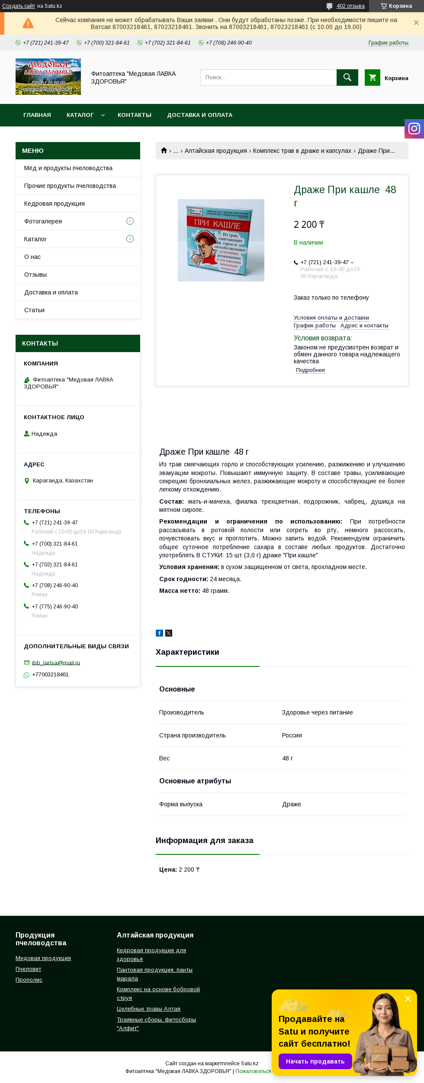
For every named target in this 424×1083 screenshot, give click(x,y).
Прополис (29, 979)
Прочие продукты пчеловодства (70, 185)
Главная (37, 115)
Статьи (34, 310)
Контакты (134, 115)
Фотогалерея (43, 221)
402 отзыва (351, 6)
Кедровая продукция (54, 203)
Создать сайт (18, 6)
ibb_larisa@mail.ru (56, 662)
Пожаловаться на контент (267, 1071)
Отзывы (35, 274)
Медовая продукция (43, 958)
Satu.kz (250, 1063)
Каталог (80, 115)
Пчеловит (28, 969)
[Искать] (347, 77)
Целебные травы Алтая (148, 1008)
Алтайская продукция (216, 150)
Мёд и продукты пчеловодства (68, 168)
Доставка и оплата (199, 115)
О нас (32, 256)
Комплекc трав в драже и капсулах (302, 150)
